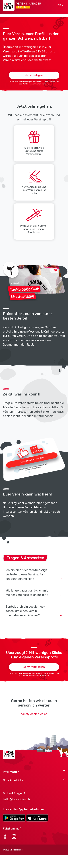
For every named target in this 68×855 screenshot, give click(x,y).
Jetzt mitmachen (34, 667)
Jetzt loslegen (34, 75)
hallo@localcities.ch (34, 714)
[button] (59, 5)
